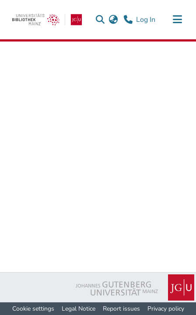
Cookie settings (33, 309)
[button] (99, 19)
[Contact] (127, 19)
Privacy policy (165, 309)
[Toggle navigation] (177, 19)
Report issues (121, 309)
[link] (47, 20)
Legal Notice (78, 309)
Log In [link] (146, 19)
